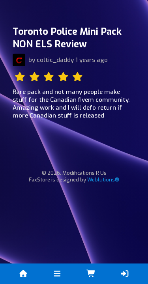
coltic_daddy (55, 60)
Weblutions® (103, 179)
